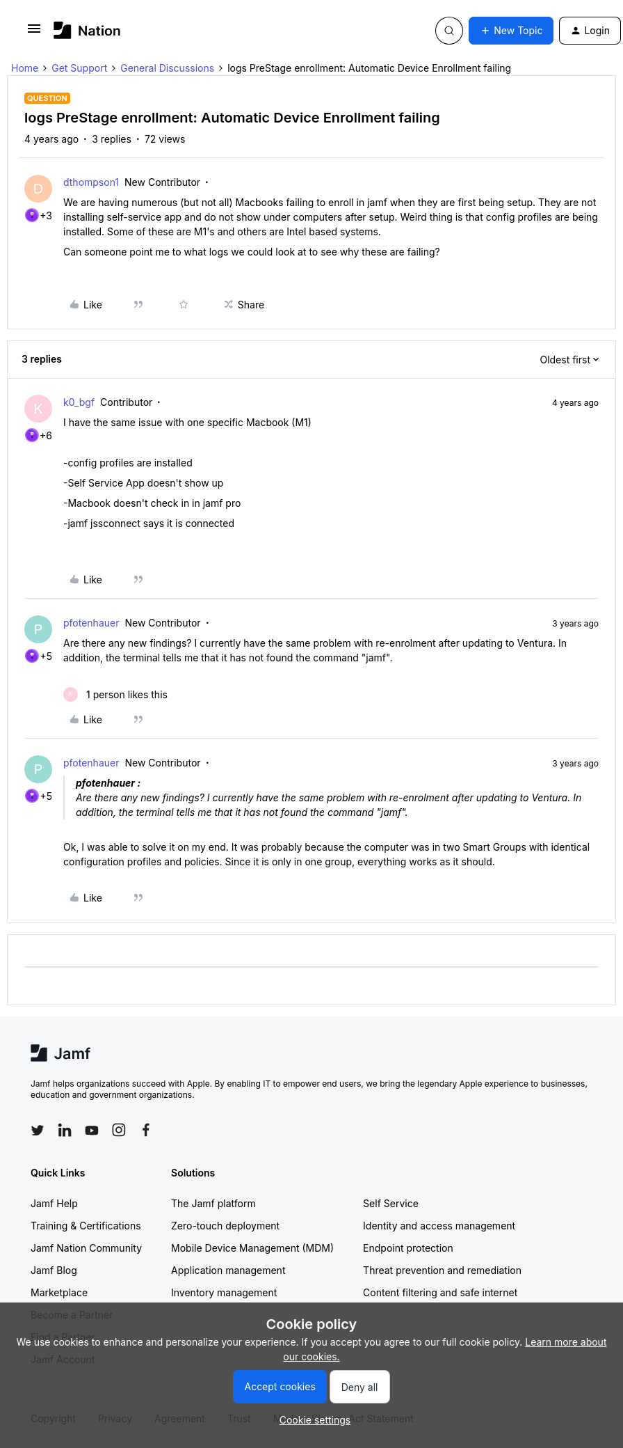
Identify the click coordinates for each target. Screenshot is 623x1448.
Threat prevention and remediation (442, 1270)
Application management (228, 1270)
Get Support (79, 68)
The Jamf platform (213, 1203)
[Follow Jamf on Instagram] (119, 1130)
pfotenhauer (91, 623)
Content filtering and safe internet (440, 1292)
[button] (34, 33)
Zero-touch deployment (225, 1225)
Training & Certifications (86, 1225)
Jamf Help (54, 1203)
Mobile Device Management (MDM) (252, 1248)
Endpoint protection (408, 1248)
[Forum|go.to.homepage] (87, 30)
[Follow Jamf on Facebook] (146, 1130)
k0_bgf (79, 402)
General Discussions (167, 68)
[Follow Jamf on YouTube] (92, 1130)
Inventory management (224, 1292)
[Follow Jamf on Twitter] (37, 1130)
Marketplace (59, 1292)
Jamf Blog (54, 1270)
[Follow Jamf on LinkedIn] (65, 1130)
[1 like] (115, 694)
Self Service (391, 1203)
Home (24, 68)
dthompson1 (91, 182)
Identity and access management (439, 1225)
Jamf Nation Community (86, 1248)
